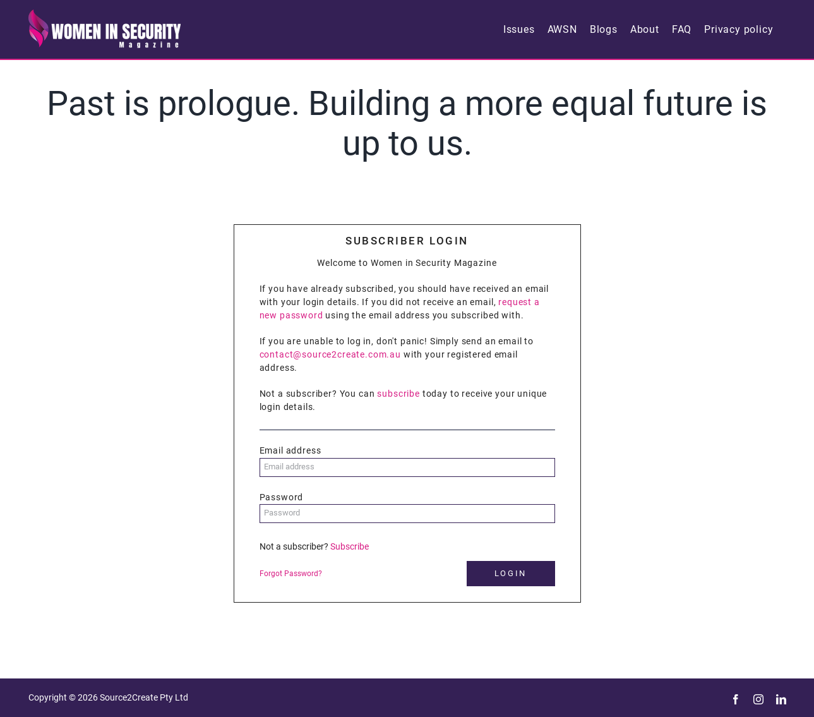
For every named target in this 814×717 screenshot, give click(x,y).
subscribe (398, 394)
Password (282, 497)
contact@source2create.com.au (331, 354)
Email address (290, 450)
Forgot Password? (291, 573)
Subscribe (349, 546)
